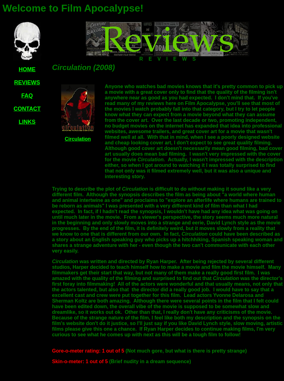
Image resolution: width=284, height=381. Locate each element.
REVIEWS (27, 82)
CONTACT (27, 109)
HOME (27, 69)
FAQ (27, 96)
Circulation (78, 139)
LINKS (27, 122)
